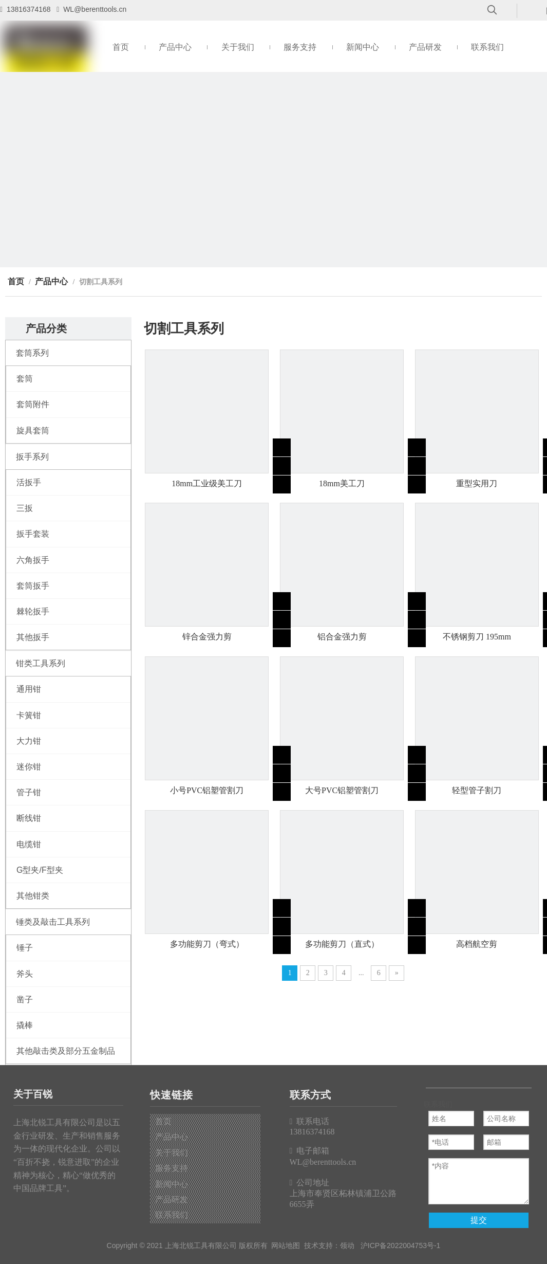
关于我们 (171, 1152)
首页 (163, 1121)
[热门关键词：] (492, 10)
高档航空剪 (476, 944)
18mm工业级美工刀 (207, 483)
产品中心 (171, 1136)
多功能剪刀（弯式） (207, 944)
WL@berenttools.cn (94, 9)
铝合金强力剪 (342, 636)
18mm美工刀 (342, 483)
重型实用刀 (476, 483)
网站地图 (285, 1245)
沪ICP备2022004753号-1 (401, 1245)
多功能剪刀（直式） (342, 944)
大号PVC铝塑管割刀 (342, 790)
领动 (347, 1245)
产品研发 (171, 1199)
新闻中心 (171, 1184)
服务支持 (171, 1168)
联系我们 (171, 1215)
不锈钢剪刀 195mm (477, 636)
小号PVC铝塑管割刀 (206, 790)
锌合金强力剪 (207, 636)
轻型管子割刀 (476, 790)
